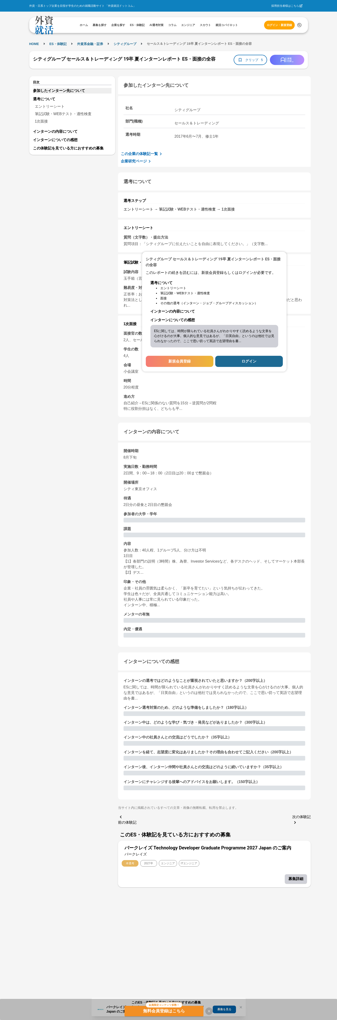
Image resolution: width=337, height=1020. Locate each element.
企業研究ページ (136, 161)
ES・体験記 (58, 44)
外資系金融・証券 (90, 44)
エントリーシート (50, 106)
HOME (34, 44)
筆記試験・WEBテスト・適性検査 (63, 114)
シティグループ (125, 44)
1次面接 (41, 121)
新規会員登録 (179, 361)
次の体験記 (301, 820)
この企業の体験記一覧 (142, 154)
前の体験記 (127, 819)
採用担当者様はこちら (285, 5)
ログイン (249, 361)
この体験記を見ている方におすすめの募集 (68, 148)
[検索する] (299, 25)
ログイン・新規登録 (279, 25)
